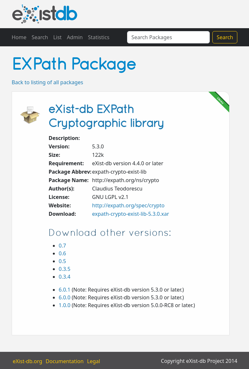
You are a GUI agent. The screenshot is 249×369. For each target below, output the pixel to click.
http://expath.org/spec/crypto (128, 205)
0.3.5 (64, 268)
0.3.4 (64, 276)
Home (19, 37)
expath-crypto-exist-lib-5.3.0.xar (130, 213)
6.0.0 (64, 297)
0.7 (62, 245)
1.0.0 (64, 305)
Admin (75, 37)
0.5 (62, 261)
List (57, 37)
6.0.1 (64, 289)
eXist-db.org (27, 360)
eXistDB (45, 14)
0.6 (62, 253)
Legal (93, 360)
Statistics (98, 37)
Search (40, 37)
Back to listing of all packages (47, 82)
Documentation (65, 360)
